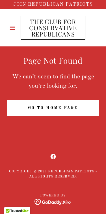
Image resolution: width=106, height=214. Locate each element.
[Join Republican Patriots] (53, 4)
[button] (14, 27)
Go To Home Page (53, 108)
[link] (53, 28)
